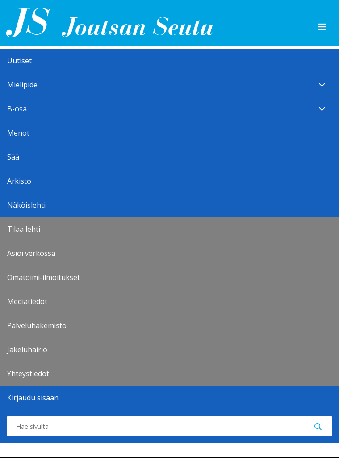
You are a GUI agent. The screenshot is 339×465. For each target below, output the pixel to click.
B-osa (169, 109)
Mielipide (169, 85)
